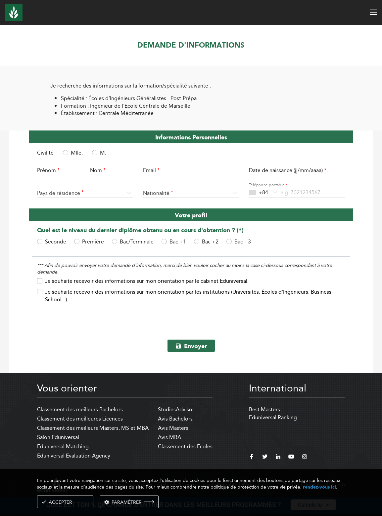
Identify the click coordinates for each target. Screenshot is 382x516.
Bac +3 (242, 241)
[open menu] (373, 12)
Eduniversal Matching (63, 446)
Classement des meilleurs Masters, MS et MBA (93, 428)
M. (103, 153)
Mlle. (77, 153)
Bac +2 (210, 241)
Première (93, 241)
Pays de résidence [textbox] (58, 193)
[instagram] (304, 457)
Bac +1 (177, 241)
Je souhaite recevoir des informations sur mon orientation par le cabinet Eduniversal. (147, 281)
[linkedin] (278, 457)
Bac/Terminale (137, 241)
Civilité (45, 153)
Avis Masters (173, 428)
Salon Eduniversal (58, 437)
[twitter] (264, 457)
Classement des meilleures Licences (80, 419)
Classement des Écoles (185, 446)
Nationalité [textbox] (156, 193)
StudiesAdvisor (176, 409)
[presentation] (191, 319)
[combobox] (85, 193)
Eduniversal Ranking (273, 417)
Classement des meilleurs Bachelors (80, 409)
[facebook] (251, 457)
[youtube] (291, 457)
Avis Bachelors (175, 419)
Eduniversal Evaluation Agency (73, 456)
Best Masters (264, 409)
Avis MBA (169, 437)
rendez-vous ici (319, 487)
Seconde (55, 241)
